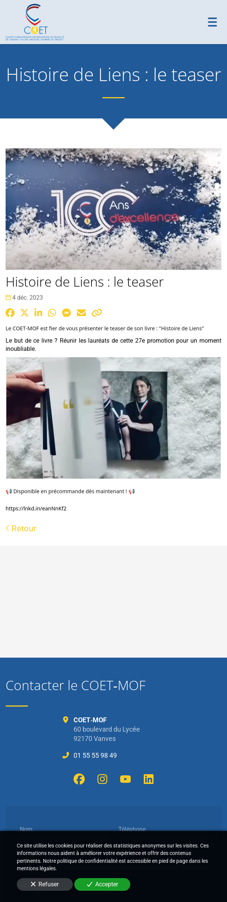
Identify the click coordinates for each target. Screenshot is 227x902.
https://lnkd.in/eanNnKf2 (36, 508)
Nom (26, 829)
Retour (21, 528)
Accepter (102, 884)
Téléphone (132, 829)
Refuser (45, 884)
